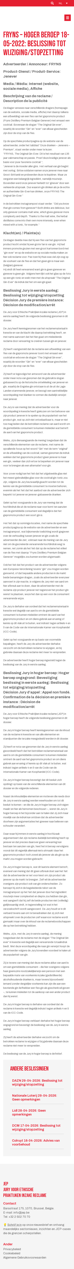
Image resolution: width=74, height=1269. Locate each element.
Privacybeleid (12, 1249)
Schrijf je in (14, 1224)
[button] (67, 18)
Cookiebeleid (11, 1253)
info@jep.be (21, 1212)
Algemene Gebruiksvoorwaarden (24, 1257)
